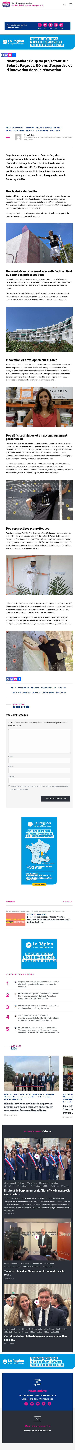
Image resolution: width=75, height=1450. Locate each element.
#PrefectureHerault (13, 1099)
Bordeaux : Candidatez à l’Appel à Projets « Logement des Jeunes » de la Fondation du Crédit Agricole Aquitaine (48, 919)
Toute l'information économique (27, 4)
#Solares (30, 127)
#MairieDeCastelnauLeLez (16, 1332)
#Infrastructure (44, 1097)
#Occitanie (55, 130)
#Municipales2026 (39, 1186)
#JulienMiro (61, 1329)
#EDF (28, 1094)
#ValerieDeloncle (44, 127)
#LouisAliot (9, 1186)
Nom (10, 757)
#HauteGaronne (11, 1264)
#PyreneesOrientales (48, 1183)
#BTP (8, 127)
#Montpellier (42, 130)
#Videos (58, 127)
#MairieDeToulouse (32, 1267)
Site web (11, 776)
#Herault (30, 130)
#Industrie (67, 1102)
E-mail (11, 766)
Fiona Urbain (29, 135)
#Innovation (18, 127)
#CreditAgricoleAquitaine (17, 911)
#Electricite (38, 1094)
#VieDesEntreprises (15, 130)
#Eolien (31, 1097)
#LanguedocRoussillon (14, 1183)
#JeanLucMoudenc (12, 1267)
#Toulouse (37, 1264)
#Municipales (23, 1186)
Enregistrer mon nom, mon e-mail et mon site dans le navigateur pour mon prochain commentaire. (39, 788)
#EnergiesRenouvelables (15, 1097)
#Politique (54, 1186)
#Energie (50, 1094)
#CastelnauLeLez (12, 1329)
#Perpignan (32, 1183)
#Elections (49, 1264)
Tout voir (67, 901)
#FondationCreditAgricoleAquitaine (48, 911)
